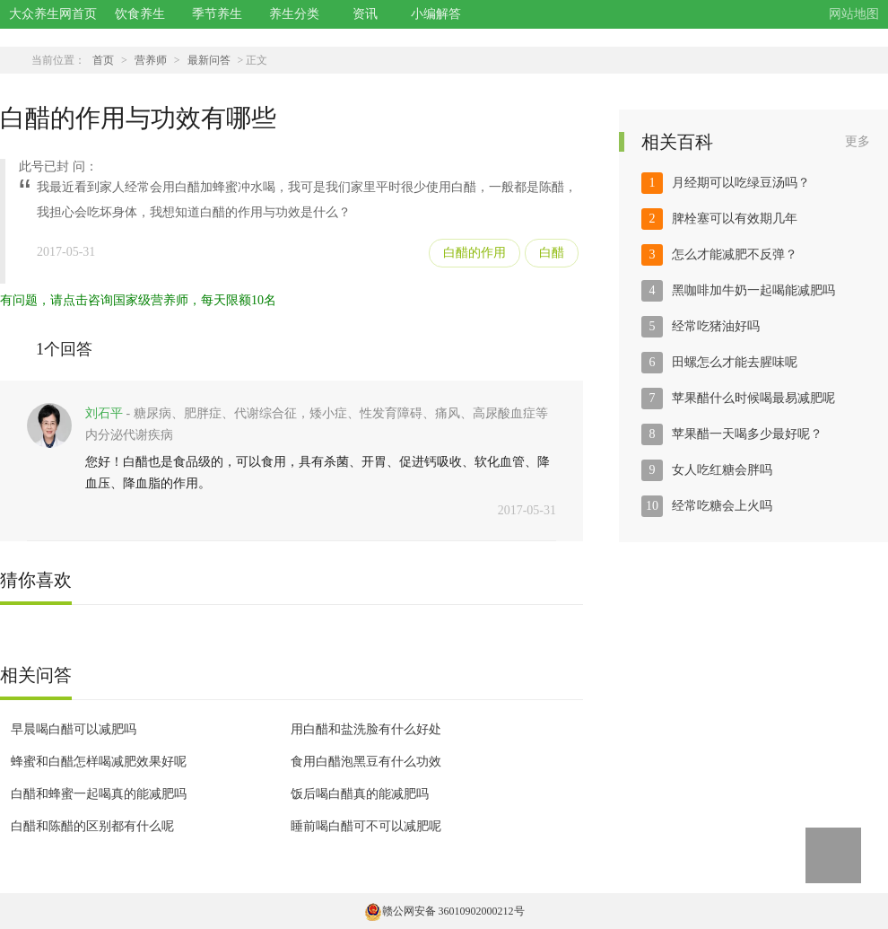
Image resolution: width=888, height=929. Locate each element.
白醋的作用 (474, 252)
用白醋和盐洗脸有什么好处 (366, 729)
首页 (103, 60)
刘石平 (104, 413)
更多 (857, 141)
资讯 (365, 14)
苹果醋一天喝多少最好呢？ (747, 434)
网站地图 (854, 14)
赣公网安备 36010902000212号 (444, 911)
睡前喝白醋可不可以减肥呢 (366, 826)
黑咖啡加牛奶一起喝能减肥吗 (753, 290)
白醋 (551, 252)
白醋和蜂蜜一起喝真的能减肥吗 (99, 794)
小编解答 (436, 14)
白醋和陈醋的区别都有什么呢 (92, 826)
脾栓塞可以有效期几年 (734, 218)
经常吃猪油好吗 (716, 326)
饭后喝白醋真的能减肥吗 (360, 794)
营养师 (151, 60)
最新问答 (209, 60)
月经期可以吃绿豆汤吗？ (741, 182)
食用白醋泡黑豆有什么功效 (366, 761)
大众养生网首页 (53, 14)
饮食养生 (140, 14)
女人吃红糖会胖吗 (722, 470)
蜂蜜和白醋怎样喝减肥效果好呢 (99, 761)
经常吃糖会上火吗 (722, 506)
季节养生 (217, 14)
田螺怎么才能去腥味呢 (734, 362)
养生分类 (294, 14)
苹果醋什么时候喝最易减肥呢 (753, 398)
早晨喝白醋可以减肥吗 (73, 729)
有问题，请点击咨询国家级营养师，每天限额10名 (138, 300)
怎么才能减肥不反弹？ (734, 254)
